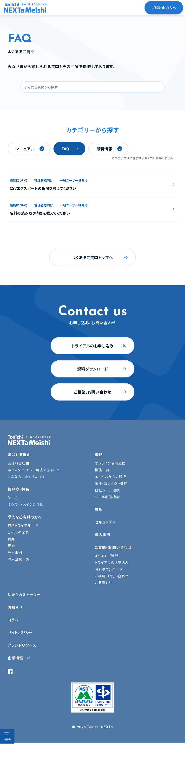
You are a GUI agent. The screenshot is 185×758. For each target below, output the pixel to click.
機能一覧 (102, 469)
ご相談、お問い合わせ (92, 392)
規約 (11, 545)
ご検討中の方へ (164, 7)
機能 (99, 454)
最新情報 (104, 149)
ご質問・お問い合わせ (113, 547)
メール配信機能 (107, 496)
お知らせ (15, 607)
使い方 (13, 497)
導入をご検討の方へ (25, 516)
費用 (11, 538)
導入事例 (15, 552)
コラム (13, 619)
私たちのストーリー (24, 594)
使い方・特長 (18, 488)
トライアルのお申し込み (92, 346)
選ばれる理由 (19, 454)
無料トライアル (19, 525)
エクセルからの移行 (110, 476)
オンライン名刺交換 (110, 463)
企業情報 (15, 657)
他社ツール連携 (107, 490)
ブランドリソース (22, 645)
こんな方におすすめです (27, 476)
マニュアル (25, 149)
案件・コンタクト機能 (111, 483)
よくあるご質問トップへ (92, 257)
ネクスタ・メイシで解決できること (33, 469)
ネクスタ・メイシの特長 (25, 504)
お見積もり (103, 582)
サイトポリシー (20, 632)
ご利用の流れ (18, 532)
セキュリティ (105, 521)
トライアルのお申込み (112, 562)
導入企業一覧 (19, 559)
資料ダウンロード (92, 369)
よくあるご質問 (106, 555)
